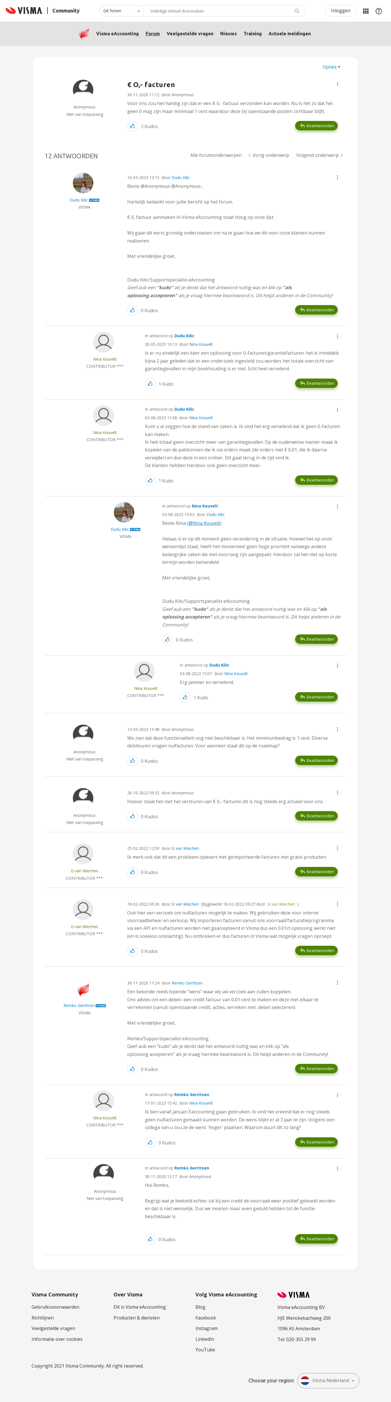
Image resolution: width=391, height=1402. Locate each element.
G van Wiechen (185, 848)
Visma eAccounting (117, 33)
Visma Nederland (325, 1380)
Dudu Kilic (181, 177)
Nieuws (228, 33)
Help (378, 10)
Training (253, 33)
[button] (337, 84)
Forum (153, 33)
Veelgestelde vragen (190, 33)
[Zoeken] (224, 11)
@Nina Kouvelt (204, 523)
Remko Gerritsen (187, 983)
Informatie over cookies (57, 1339)
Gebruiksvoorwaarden (55, 1307)
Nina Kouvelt (201, 344)
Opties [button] (330, 67)
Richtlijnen (43, 1318)
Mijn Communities (365, 10)
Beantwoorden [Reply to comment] (320, 310)
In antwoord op (169, 335)
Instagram (207, 1328)
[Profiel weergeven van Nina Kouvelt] (105, 359)
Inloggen (340, 10)
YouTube (205, 1350)
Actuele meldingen (290, 33)
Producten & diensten (137, 1318)
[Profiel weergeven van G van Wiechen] (84, 870)
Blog (200, 1307)
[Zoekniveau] (121, 11)
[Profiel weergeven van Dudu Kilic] (79, 200)
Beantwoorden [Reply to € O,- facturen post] (320, 125)
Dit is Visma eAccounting (140, 1307)
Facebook (206, 1318)
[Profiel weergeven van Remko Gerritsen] (78, 1005)
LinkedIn (205, 1339)
